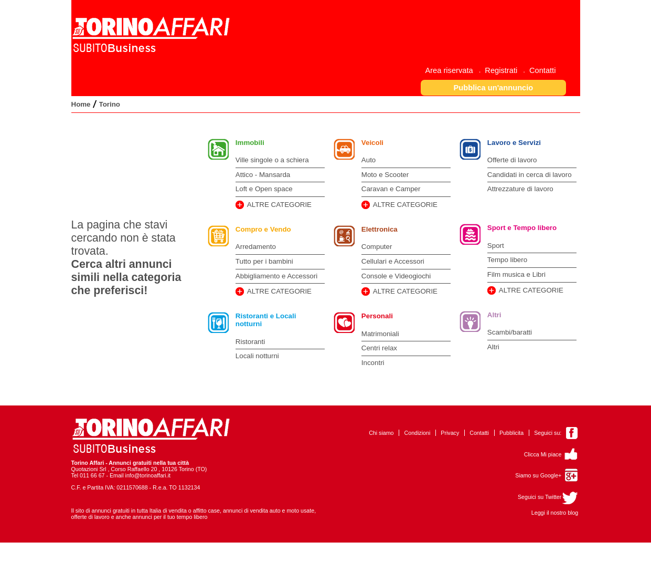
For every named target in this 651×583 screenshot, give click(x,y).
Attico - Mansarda (263, 175)
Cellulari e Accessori (392, 261)
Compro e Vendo (263, 229)
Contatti (479, 433)
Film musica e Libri (516, 274)
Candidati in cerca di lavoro (529, 175)
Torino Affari (87, 463)
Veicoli (372, 143)
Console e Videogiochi (396, 276)
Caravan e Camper (391, 189)
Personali (377, 316)
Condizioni (417, 433)
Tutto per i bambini (264, 261)
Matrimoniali (380, 334)
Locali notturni (257, 356)
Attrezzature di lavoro (520, 189)
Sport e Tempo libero (522, 228)
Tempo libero (507, 260)
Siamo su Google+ (538, 475)
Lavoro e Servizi (514, 143)
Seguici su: (547, 433)
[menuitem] (453, 70)
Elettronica (379, 229)
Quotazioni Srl (88, 469)
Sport (495, 245)
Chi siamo (381, 433)
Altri (494, 315)
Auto (368, 160)
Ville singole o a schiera (272, 160)
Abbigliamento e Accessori (276, 276)
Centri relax (379, 348)
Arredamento (256, 247)
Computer (376, 247)
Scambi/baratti (509, 332)
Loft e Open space (264, 189)
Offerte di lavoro (512, 160)
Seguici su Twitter (539, 497)
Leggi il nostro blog (554, 512)
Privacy (450, 433)
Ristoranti (250, 342)
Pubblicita (511, 433)
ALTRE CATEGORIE (279, 205)
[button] (493, 87)
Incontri (373, 363)
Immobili (250, 143)
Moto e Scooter (385, 175)
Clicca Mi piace (543, 454)
